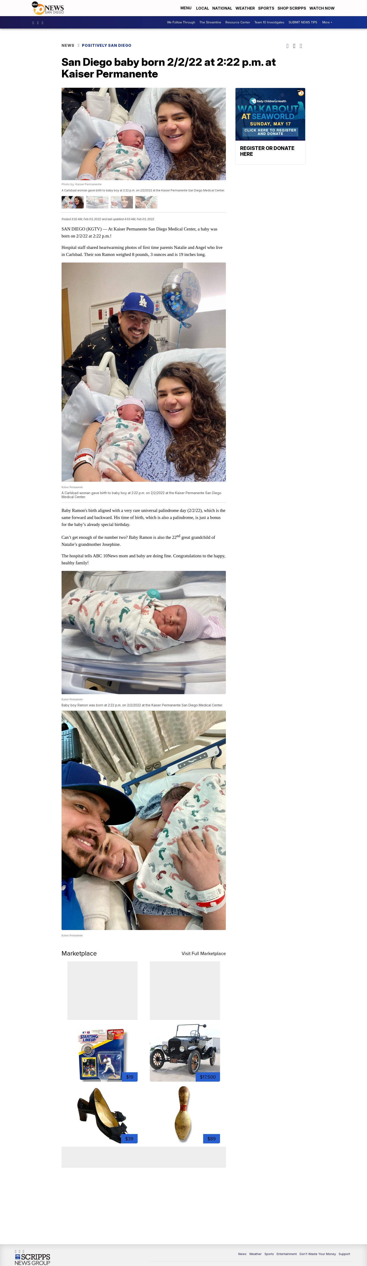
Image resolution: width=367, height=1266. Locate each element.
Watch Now (322, 8)
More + (327, 22)
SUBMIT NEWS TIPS (303, 22)
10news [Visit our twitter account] (44, 22)
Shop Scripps (292, 8)
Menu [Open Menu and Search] (185, 8)
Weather (245, 8)
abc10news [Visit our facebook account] (34, 22)
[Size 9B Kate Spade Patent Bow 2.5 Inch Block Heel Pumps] (103, 1107)
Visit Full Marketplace (202, 946)
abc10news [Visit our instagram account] (39, 22)
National (222, 8)
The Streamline (210, 22)
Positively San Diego (108, 45)
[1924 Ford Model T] (184, 1045)
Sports (266, 8)
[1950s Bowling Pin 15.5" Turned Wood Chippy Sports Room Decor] (184, 1107)
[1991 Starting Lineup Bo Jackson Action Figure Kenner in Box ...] (103, 1045)
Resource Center (237, 22)
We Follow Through (181, 22)
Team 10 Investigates (269, 22)
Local (202, 8)
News (69, 45)
